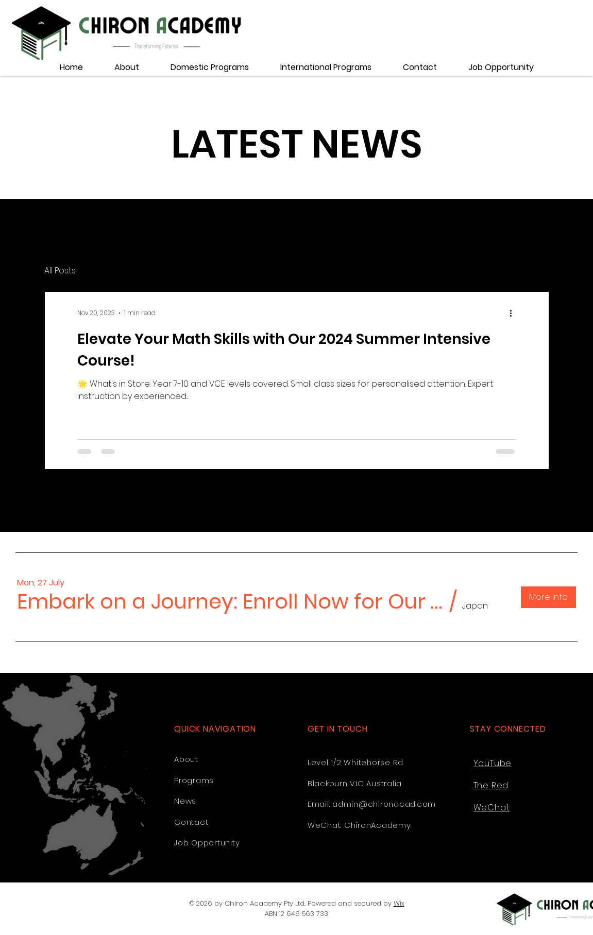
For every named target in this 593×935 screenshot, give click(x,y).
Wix (399, 903)
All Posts (60, 270)
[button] (230, 601)
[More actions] (515, 313)
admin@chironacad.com (384, 804)
